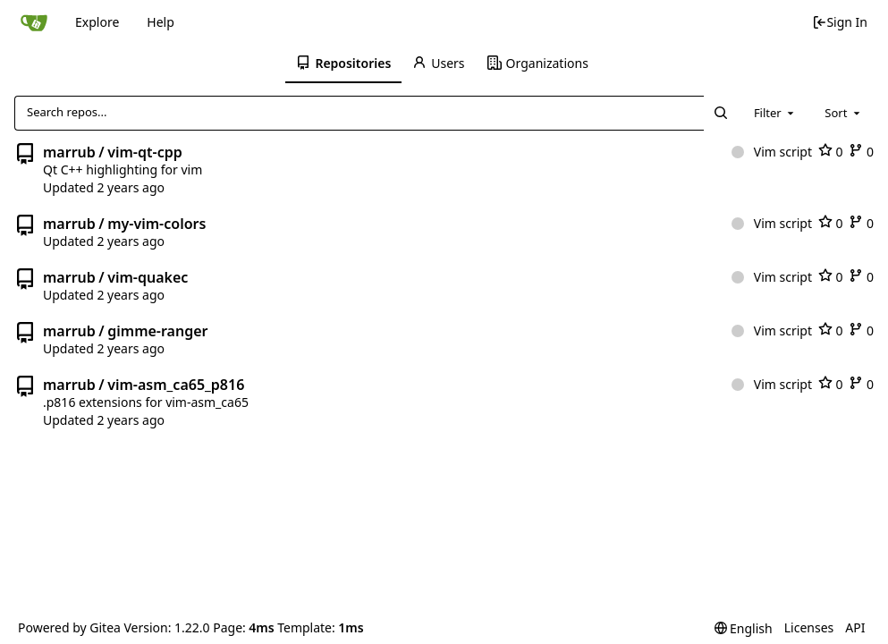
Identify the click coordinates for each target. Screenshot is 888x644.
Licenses (809, 627)
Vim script (772, 151)
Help (160, 21)
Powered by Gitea (69, 627)
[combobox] (775, 113)
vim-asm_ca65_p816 (175, 385)
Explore (97, 21)
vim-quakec (147, 277)
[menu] (744, 628)
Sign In (839, 21)
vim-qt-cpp (144, 152)
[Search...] (720, 113)
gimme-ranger (157, 331)
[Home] (34, 22)
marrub (69, 152)
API (855, 627)
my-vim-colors (156, 224)
